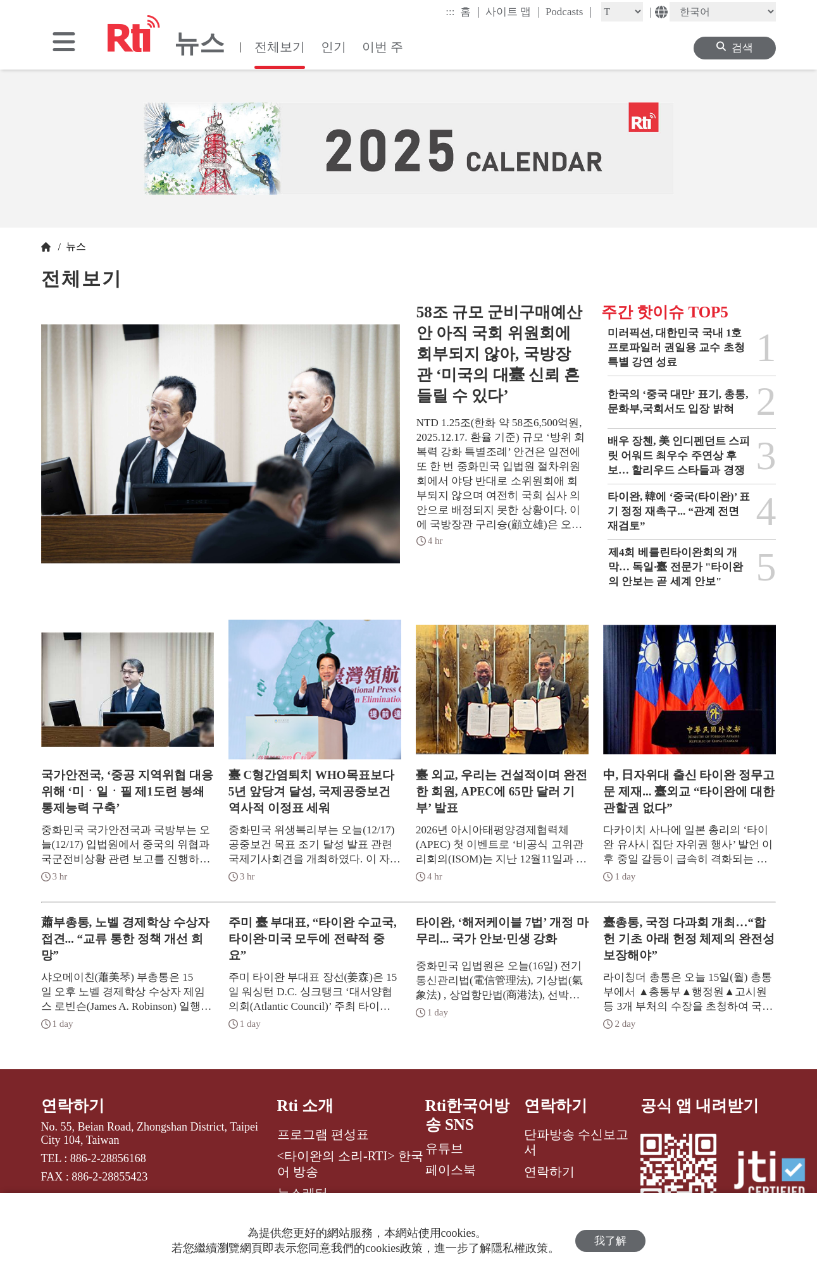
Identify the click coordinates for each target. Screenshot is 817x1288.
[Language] (723, 11)
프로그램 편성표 (323, 1134)
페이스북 (450, 1170)
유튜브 (444, 1148)
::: (450, 12)
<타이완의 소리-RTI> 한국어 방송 (350, 1163)
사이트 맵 (512, 11)
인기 (333, 47)
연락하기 (72, 1105)
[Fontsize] (622, 11)
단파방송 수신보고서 (576, 1141)
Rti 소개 (305, 1105)
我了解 (610, 1241)
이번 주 (382, 47)
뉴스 (74, 246)
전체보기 (279, 47)
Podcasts (569, 11)
